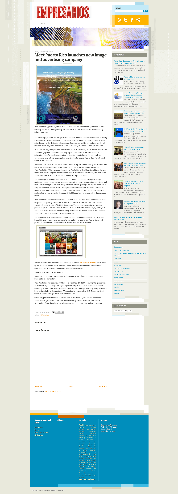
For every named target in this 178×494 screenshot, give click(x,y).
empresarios (118, 278)
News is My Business (41, 432)
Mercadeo (117, 259)
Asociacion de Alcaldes (87, 429)
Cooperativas (118, 247)
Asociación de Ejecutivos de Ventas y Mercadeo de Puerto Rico (87, 437)
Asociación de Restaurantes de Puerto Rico (87, 454)
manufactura (118, 284)
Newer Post (38, 386)
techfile (116, 287)
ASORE (81, 425)
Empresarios (38, 427)
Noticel (36, 430)
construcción (118, 271)
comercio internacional (122, 268)
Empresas (88, 475)
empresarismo (119, 281)
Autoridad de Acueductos (87, 464)
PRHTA (42, 315)
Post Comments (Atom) (53, 391)
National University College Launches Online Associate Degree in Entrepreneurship (133, 95)
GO (145, 11)
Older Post (103, 386)
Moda (116, 262)
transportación (119, 290)
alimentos (117, 265)
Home (43, 23)
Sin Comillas (38, 435)
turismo (47, 315)
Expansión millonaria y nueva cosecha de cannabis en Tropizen (134, 183)
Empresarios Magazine (42, 490)
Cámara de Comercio (121, 250)
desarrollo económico (121, 274)
